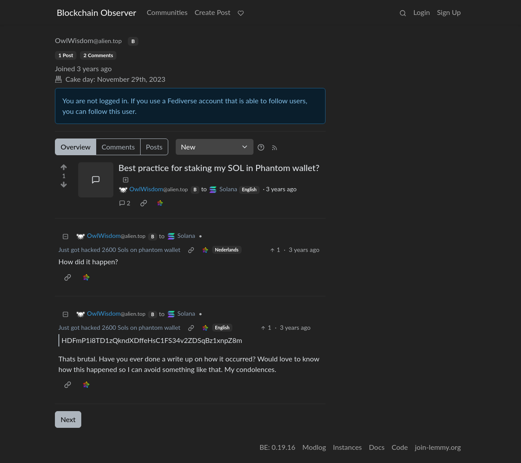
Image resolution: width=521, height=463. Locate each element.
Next (68, 419)
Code (400, 447)
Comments (118, 146)
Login (421, 12)
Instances (347, 447)
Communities (167, 12)
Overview (75, 146)
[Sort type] (214, 147)
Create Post (213, 12)
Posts (154, 146)
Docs (377, 447)
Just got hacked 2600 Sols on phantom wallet (119, 249)
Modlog (314, 447)
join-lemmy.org (438, 447)
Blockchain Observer (96, 12)
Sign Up (449, 12)
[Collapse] (65, 236)
